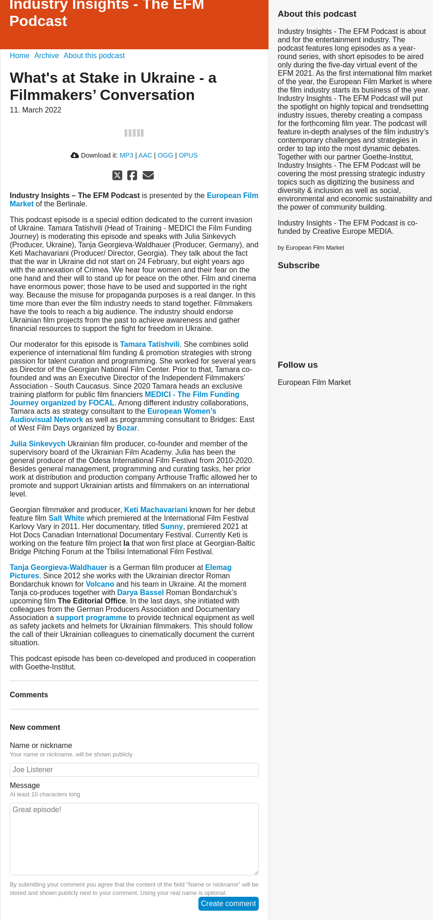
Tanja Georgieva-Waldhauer (58, 567)
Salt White (67, 518)
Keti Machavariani (155, 510)
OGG (165, 155)
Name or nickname (41, 745)
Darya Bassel (140, 592)
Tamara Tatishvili (149, 344)
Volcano (100, 584)
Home (20, 56)
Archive (46, 56)
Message (25, 785)
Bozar (127, 428)
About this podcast (94, 56)
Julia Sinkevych (38, 444)
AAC (145, 155)
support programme (91, 618)
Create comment (228, 903)
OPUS (188, 155)
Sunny (171, 526)
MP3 (126, 155)
